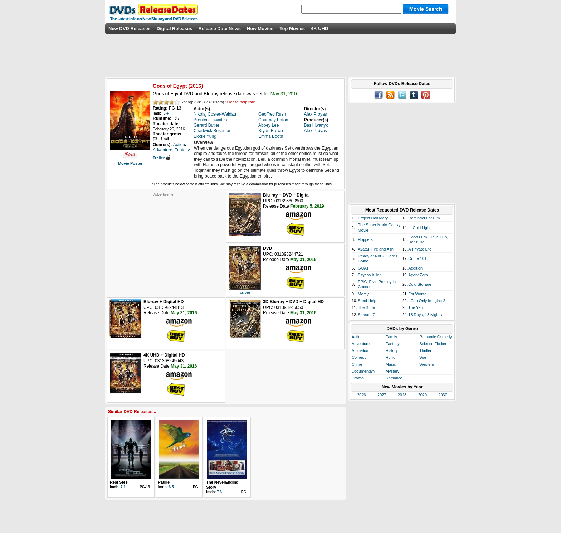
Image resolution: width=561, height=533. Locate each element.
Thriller (425, 350)
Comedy (359, 357)
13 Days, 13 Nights (425, 314)
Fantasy (393, 343)
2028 (402, 395)
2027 (381, 395)
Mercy (363, 294)
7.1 (123, 487)
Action (357, 337)
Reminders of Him (424, 218)
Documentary (363, 371)
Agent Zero (418, 275)
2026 (361, 395)
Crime (357, 364)
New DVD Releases (129, 28)
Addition (415, 268)
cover (245, 292)
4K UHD (319, 28)
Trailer (162, 158)
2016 (195, 86)
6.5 (171, 487)
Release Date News (220, 28)
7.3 (219, 492)
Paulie (164, 482)
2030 (442, 395)
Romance (394, 378)
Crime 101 (417, 258)
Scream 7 (366, 314)
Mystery (393, 371)
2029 (422, 395)
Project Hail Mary (373, 218)
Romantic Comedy (435, 337)
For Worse (417, 294)
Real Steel (119, 482)
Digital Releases (174, 28)
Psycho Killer (369, 275)
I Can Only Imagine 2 (426, 301)
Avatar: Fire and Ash (375, 249)
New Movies (260, 28)
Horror (391, 357)
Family (391, 337)
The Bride (366, 307)
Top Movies (292, 28)
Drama (358, 378)
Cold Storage (419, 284)
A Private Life (419, 249)
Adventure (361, 343)
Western (426, 364)
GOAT (363, 268)
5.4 (166, 113)
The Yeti (415, 307)
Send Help (367, 301)
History (392, 350)
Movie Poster (130, 163)
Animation (360, 350)
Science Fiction (432, 343)
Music (391, 364)
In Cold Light (419, 228)
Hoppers (365, 239)
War (422, 357)
